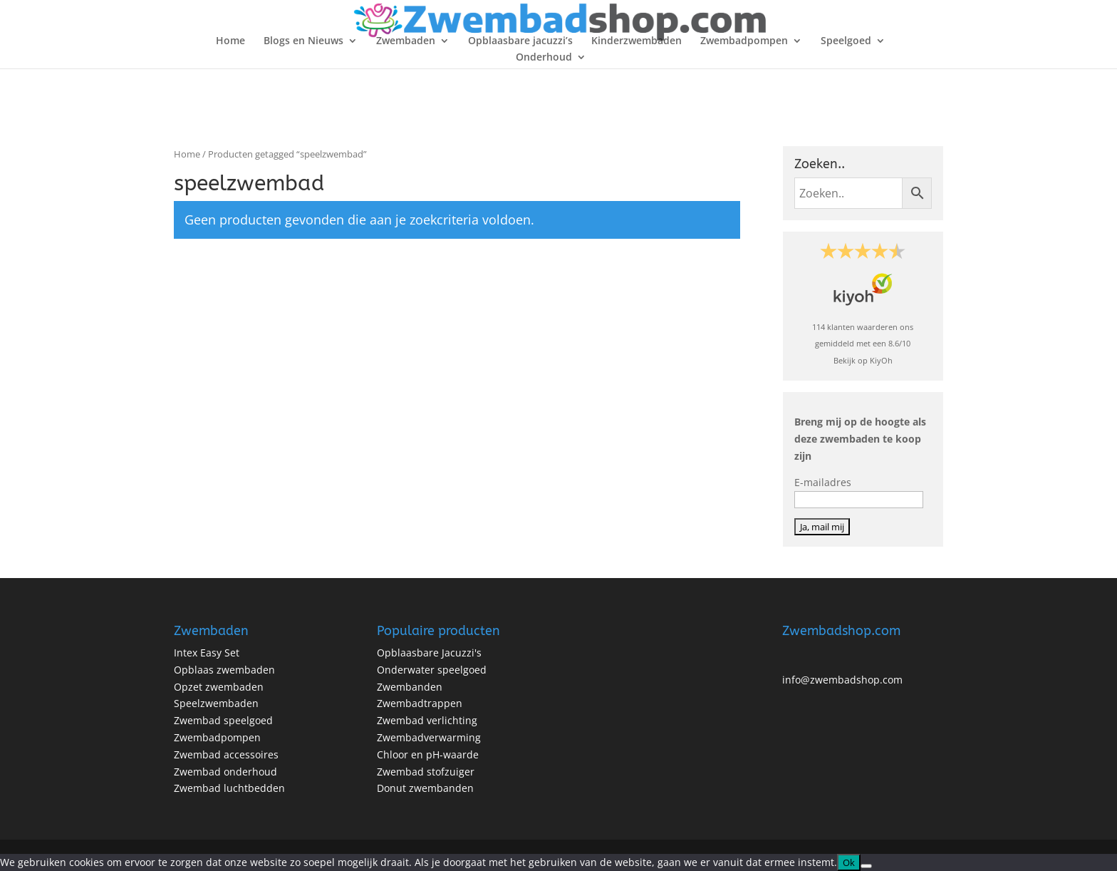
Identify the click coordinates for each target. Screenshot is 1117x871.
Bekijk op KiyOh (863, 360)
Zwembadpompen (744, 41)
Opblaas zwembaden (224, 669)
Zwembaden (405, 41)
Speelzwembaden (216, 703)
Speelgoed (846, 41)
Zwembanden (409, 687)
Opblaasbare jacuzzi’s (520, 41)
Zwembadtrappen (419, 703)
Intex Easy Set (206, 652)
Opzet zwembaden (219, 687)
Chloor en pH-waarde (428, 754)
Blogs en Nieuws (303, 41)
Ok (849, 862)
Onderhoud (544, 57)
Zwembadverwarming (429, 737)
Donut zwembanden (425, 788)
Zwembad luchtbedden (229, 788)
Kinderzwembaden (636, 41)
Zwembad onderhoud (225, 771)
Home (230, 41)
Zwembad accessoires (226, 754)
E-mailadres (822, 482)
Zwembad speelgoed (223, 720)
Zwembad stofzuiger (425, 771)
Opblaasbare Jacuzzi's (429, 652)
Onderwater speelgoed (432, 669)
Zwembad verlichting (427, 720)
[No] (866, 866)
